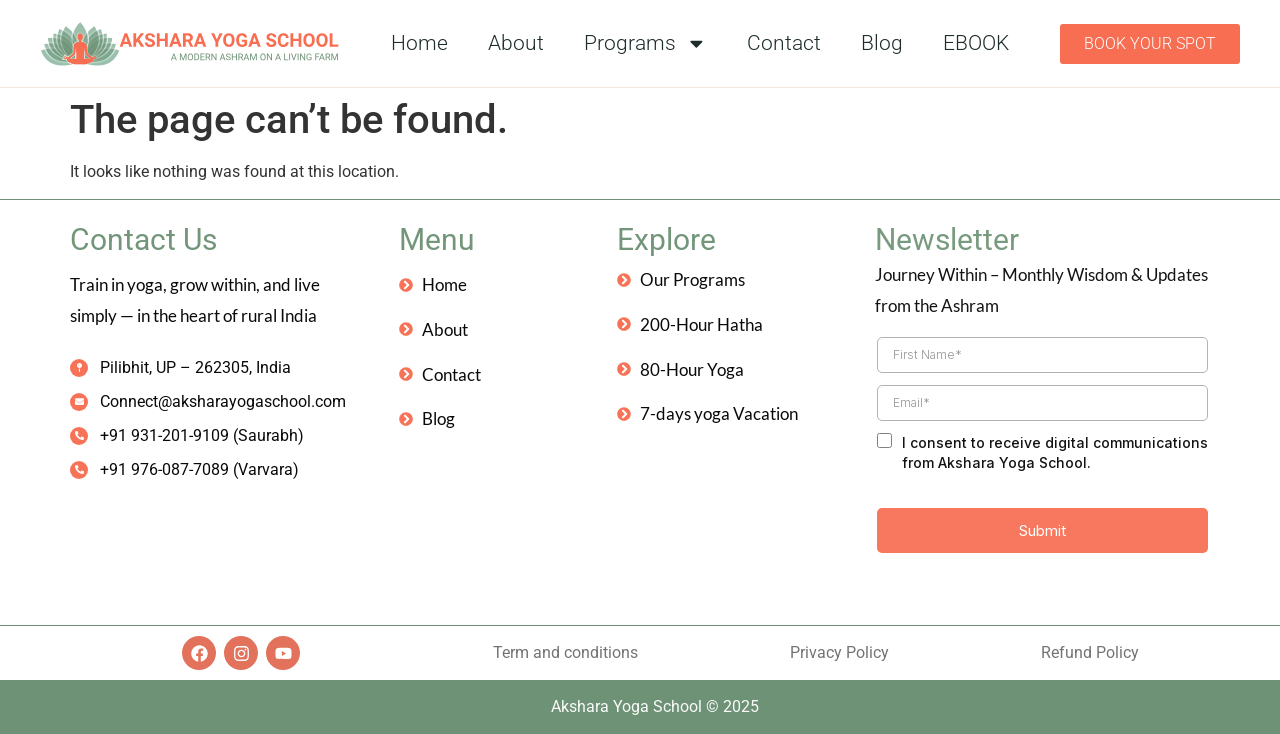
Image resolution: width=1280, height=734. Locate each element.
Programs (645, 43)
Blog (882, 43)
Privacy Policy (839, 652)
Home (419, 43)
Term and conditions (565, 652)
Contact (784, 43)
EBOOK (976, 43)
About (516, 43)
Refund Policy (1090, 652)
